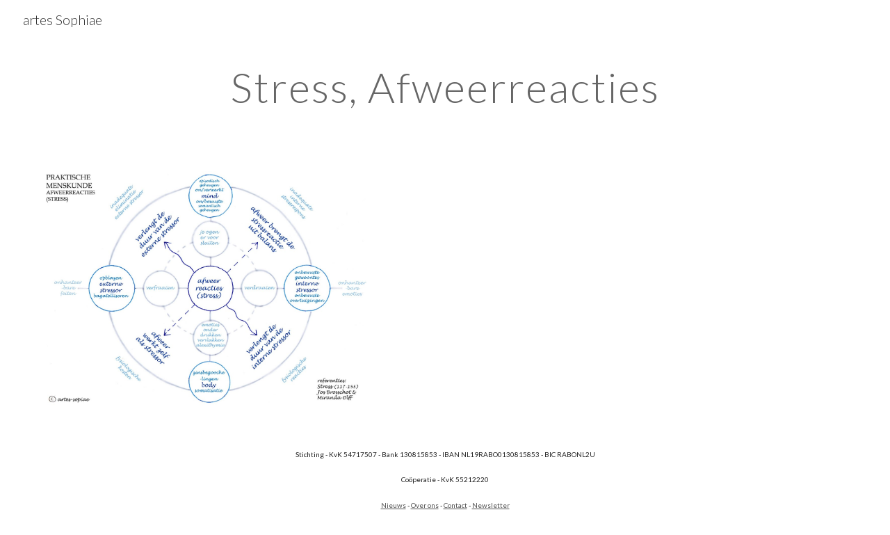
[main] (445, 86)
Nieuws (393, 505)
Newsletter (491, 505)
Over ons (425, 505)
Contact (455, 505)
